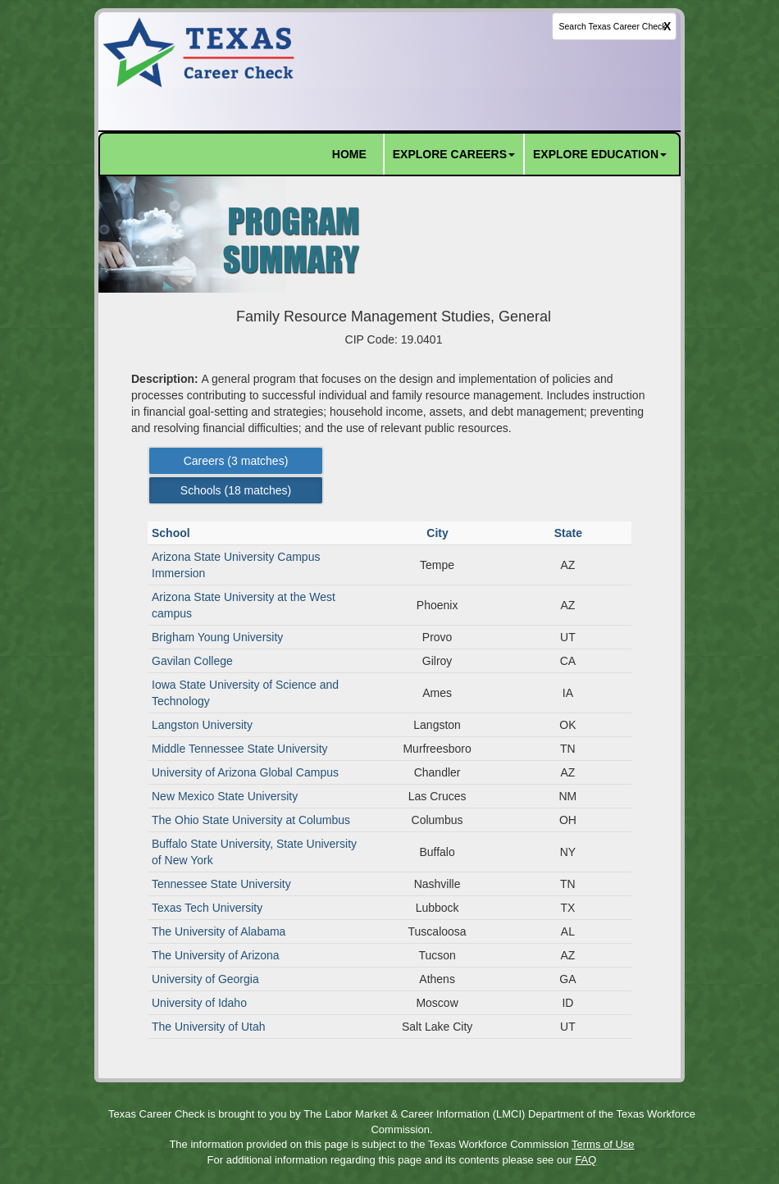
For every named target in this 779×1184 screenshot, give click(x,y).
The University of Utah (209, 1026)
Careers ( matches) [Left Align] (236, 460)
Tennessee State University (221, 883)
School (173, 533)
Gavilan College (192, 660)
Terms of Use (603, 1144)
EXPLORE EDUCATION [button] (600, 154)
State (569, 533)
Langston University (202, 724)
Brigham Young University (217, 637)
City (438, 533)
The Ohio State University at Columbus (251, 820)
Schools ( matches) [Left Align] (235, 490)
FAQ (585, 1160)
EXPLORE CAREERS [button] (454, 154)
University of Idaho (199, 1002)
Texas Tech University (207, 907)
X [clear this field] (667, 26)
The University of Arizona (216, 955)
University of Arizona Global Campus (245, 772)
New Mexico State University (225, 796)
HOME (349, 154)
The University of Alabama (218, 931)
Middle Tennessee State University (240, 748)
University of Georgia (205, 979)
